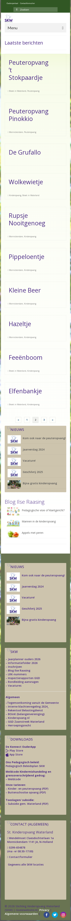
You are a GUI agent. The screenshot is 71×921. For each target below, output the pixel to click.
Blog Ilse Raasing (19, 670)
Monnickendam (16, 132)
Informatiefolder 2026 (22, 663)
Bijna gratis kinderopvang (40, 483)
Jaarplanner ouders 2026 (24, 659)
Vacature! (29, 460)
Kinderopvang (15, 195)
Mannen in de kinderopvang (39, 521)
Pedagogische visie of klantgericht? (43, 510)
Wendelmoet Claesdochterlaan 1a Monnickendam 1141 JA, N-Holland (30, 840)
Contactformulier (20, 857)
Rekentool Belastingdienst (25, 710)
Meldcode (14, 779)
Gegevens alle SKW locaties (26, 864)
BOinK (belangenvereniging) (26, 714)
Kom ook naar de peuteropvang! (44, 438)
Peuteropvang (33, 91)
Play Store (16, 750)
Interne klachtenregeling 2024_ (28, 706)
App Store (16, 754)
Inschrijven (15, 666)
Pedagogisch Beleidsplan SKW (25, 766)
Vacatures (14, 685)
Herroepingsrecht (19, 725)
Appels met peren (32, 532)
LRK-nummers (17, 674)
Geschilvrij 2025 (33, 472)
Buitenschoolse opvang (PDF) (27, 792)
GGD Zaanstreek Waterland (26, 721)
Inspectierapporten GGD (24, 678)
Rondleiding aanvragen (23, 682)
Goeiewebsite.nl (26, 910)
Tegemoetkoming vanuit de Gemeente (33, 703)
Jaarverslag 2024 (33, 449)
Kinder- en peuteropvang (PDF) (28, 788)
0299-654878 (17, 847)
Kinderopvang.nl (19, 718)
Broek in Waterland (17, 91)
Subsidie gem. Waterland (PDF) (28, 803)
